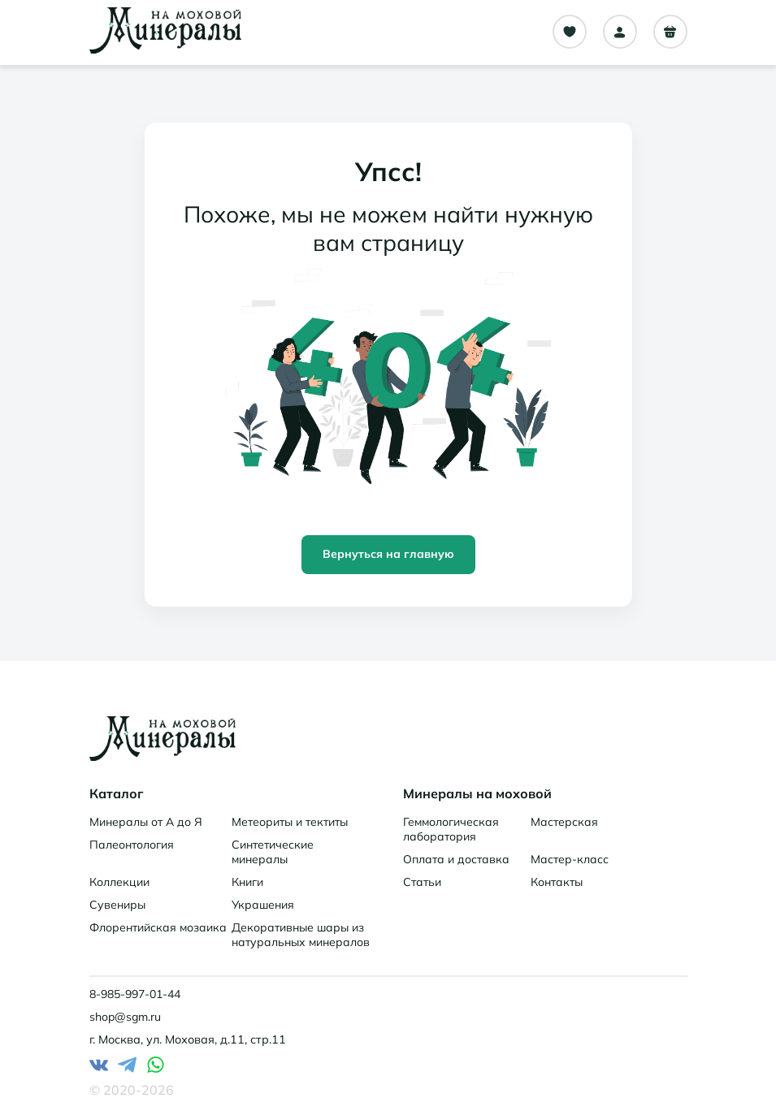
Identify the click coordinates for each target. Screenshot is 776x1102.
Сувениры (117, 904)
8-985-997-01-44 (134, 994)
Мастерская (564, 822)
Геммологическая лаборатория (451, 829)
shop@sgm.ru (125, 1016)
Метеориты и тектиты (290, 822)
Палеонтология (131, 844)
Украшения (263, 904)
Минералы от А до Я (145, 822)
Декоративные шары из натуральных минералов (301, 934)
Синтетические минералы (273, 851)
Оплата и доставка (456, 859)
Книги (247, 882)
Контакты (557, 882)
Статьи (422, 882)
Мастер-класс (570, 859)
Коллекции (119, 882)
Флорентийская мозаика (158, 927)
